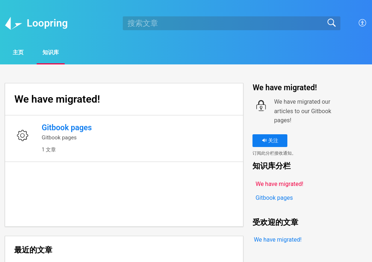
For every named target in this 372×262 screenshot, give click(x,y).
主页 (23, 52)
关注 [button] (270, 142)
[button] (362, 23)
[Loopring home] (13, 23)
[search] (231, 23)
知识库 (63, 52)
